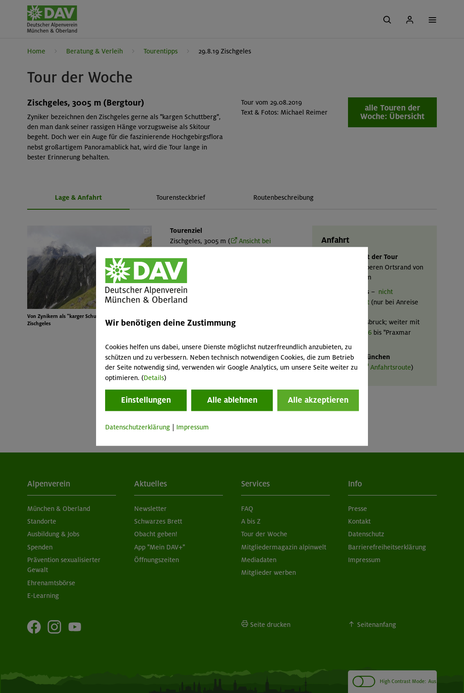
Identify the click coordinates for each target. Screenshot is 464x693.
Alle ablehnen (232, 400)
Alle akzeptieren (318, 400)
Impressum (192, 427)
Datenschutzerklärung (137, 427)
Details (154, 378)
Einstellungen (146, 400)
